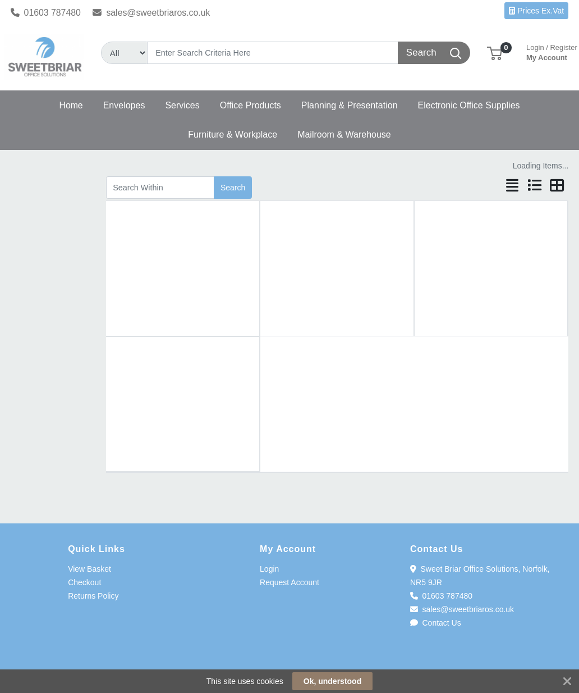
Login (269, 568)
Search (232, 187)
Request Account (289, 582)
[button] (494, 52)
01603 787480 (46, 12)
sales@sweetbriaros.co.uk (151, 12)
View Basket (89, 568)
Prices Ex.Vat (536, 10)
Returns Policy (93, 595)
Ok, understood (332, 681)
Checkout (84, 582)
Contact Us (435, 622)
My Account (551, 51)
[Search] (273, 53)
